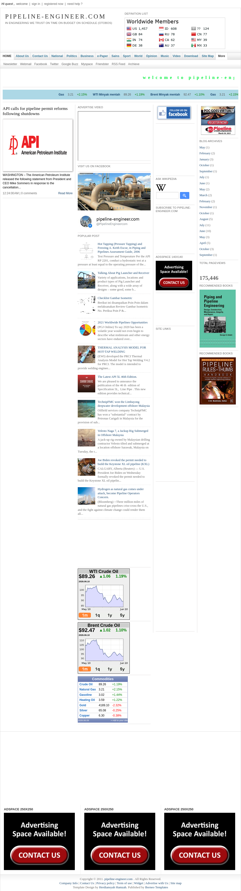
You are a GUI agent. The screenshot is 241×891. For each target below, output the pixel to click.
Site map (175, 883)
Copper (84, 715)
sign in (36, 4)
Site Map (208, 56)
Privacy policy (105, 883)
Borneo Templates (156, 887)
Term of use (124, 883)
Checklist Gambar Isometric (115, 298)
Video (177, 56)
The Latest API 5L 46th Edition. (117, 376)
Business (87, 56)
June (202, 183)
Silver (83, 710)
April (202, 243)
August (203, 219)
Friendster (102, 64)
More (221, 56)
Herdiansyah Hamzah (112, 887)
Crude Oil (86, 684)
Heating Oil (87, 700)
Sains (115, 56)
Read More (65, 193)
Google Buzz (69, 64)
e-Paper (102, 56)
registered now (53, 4)
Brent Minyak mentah (172, 94)
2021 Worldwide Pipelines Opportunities (123, 322)
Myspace (87, 64)
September (206, 171)
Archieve (133, 64)
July (202, 177)
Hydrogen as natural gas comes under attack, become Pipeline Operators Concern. (121, 493)
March (203, 195)
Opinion (151, 56)
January (204, 159)
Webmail (25, 64)
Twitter (54, 64)
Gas (68, 94)
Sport (126, 56)
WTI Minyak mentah (113, 94)
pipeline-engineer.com (55, 16)
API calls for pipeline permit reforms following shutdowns (35, 111)
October (204, 165)
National (57, 56)
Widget (138, 883)
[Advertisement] (180, 149)
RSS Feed (118, 64)
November (205, 207)
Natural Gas (87, 689)
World (138, 56)
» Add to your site (119, 720)
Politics (72, 56)
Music (165, 56)
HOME (7, 56)
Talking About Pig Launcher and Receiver (123, 273)
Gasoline (85, 695)
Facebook (40, 64)
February (205, 153)
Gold (82, 705)
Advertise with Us (156, 883)
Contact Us (40, 56)
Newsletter (10, 64)
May (202, 147)
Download (191, 56)
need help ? (75, 4)
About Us (22, 56)
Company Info (69, 883)
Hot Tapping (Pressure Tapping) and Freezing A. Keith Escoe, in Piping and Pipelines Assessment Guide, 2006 (122, 248)
